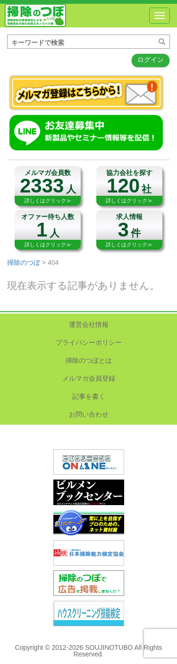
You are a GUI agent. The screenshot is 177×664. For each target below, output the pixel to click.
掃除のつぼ (35, 15)
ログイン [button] (150, 59)
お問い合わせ (89, 414)
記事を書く (88, 396)
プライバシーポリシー (89, 342)
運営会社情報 (89, 324)
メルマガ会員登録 (88, 378)
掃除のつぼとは (89, 360)
